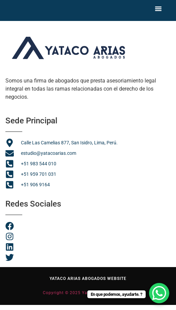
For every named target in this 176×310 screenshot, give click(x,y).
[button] (158, 7)
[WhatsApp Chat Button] (159, 293)
